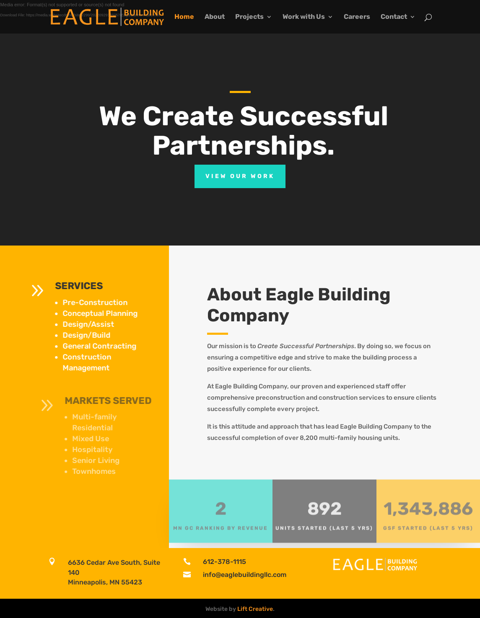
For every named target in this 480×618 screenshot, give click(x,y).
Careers (357, 17)
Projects (249, 17)
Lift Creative (255, 609)
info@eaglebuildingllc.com (244, 575)
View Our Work (240, 176)
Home (184, 17)
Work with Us (304, 17)
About (215, 17)
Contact (394, 17)
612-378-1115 (224, 562)
